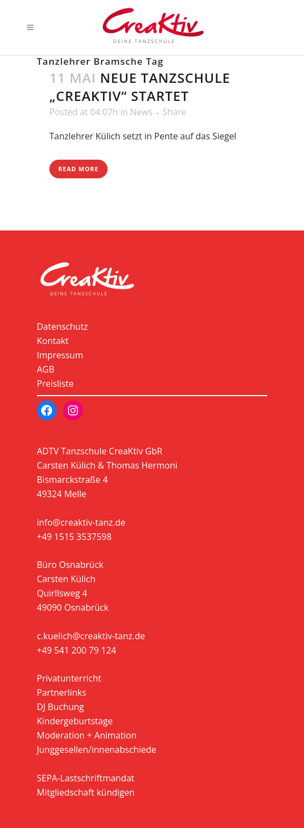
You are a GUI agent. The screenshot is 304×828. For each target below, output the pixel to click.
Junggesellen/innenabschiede (96, 749)
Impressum (60, 355)
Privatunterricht (69, 678)
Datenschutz (62, 326)
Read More (78, 169)
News (141, 112)
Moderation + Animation (87, 735)
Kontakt (53, 341)
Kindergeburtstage (74, 721)
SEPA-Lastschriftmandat (85, 778)
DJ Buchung (60, 707)
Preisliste (55, 384)
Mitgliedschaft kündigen (85, 792)
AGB (45, 369)
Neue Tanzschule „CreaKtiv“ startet (139, 87)
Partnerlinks (61, 692)
